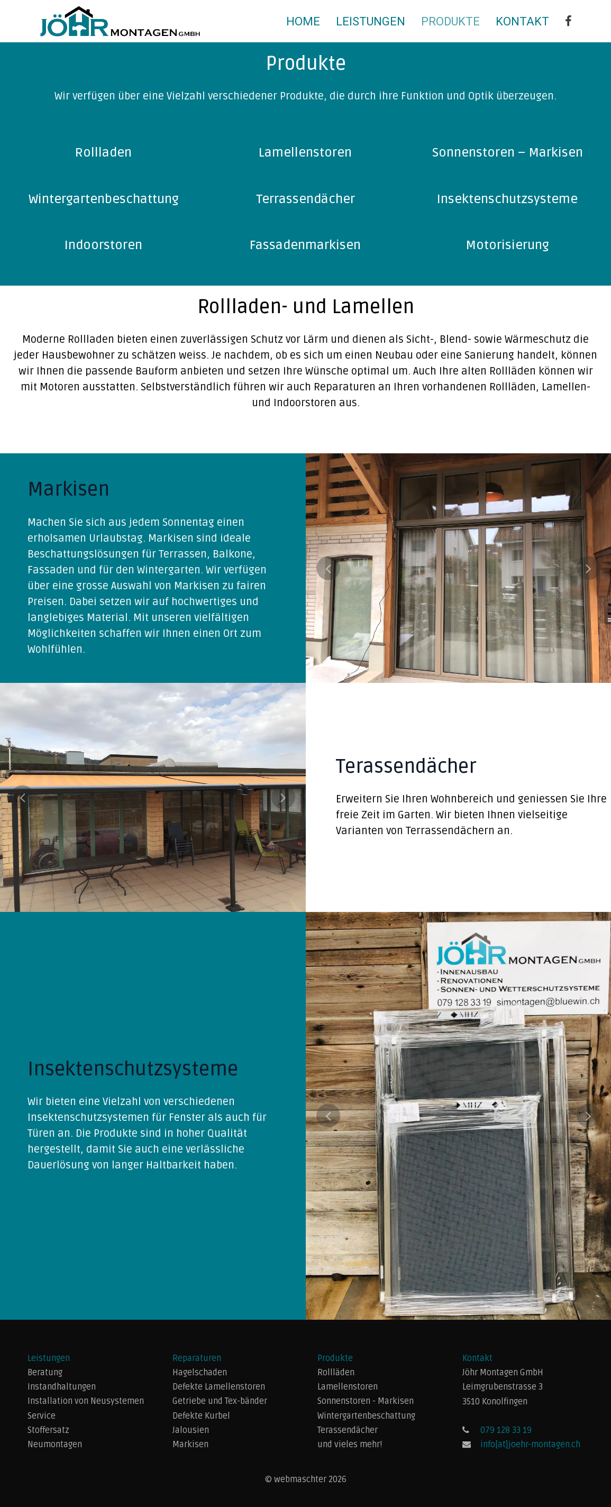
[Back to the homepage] (119, 21)
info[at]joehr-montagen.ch (530, 1444)
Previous (328, 568)
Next (588, 568)
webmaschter (301, 1479)
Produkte (450, 21)
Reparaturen (196, 1358)
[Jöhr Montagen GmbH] (568, 21)
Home (303, 21)
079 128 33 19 (506, 1430)
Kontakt (522, 21)
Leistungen (370, 21)
